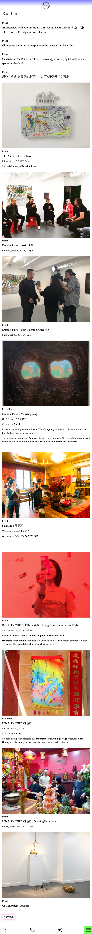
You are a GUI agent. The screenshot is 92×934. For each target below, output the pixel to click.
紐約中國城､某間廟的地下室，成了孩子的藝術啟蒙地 (35, 77)
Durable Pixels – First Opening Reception (25, 329)
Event (5, 151)
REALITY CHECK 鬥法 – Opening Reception (29, 821)
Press (5, 22)
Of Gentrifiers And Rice (15, 905)
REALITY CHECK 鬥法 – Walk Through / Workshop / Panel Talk (40, 625)
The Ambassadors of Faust (17, 156)
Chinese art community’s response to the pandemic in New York (38, 45)
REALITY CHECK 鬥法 (16, 723)
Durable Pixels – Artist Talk (17, 245)
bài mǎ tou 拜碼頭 (12, 525)
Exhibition (7, 409)
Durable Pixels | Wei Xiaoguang (19, 414)
